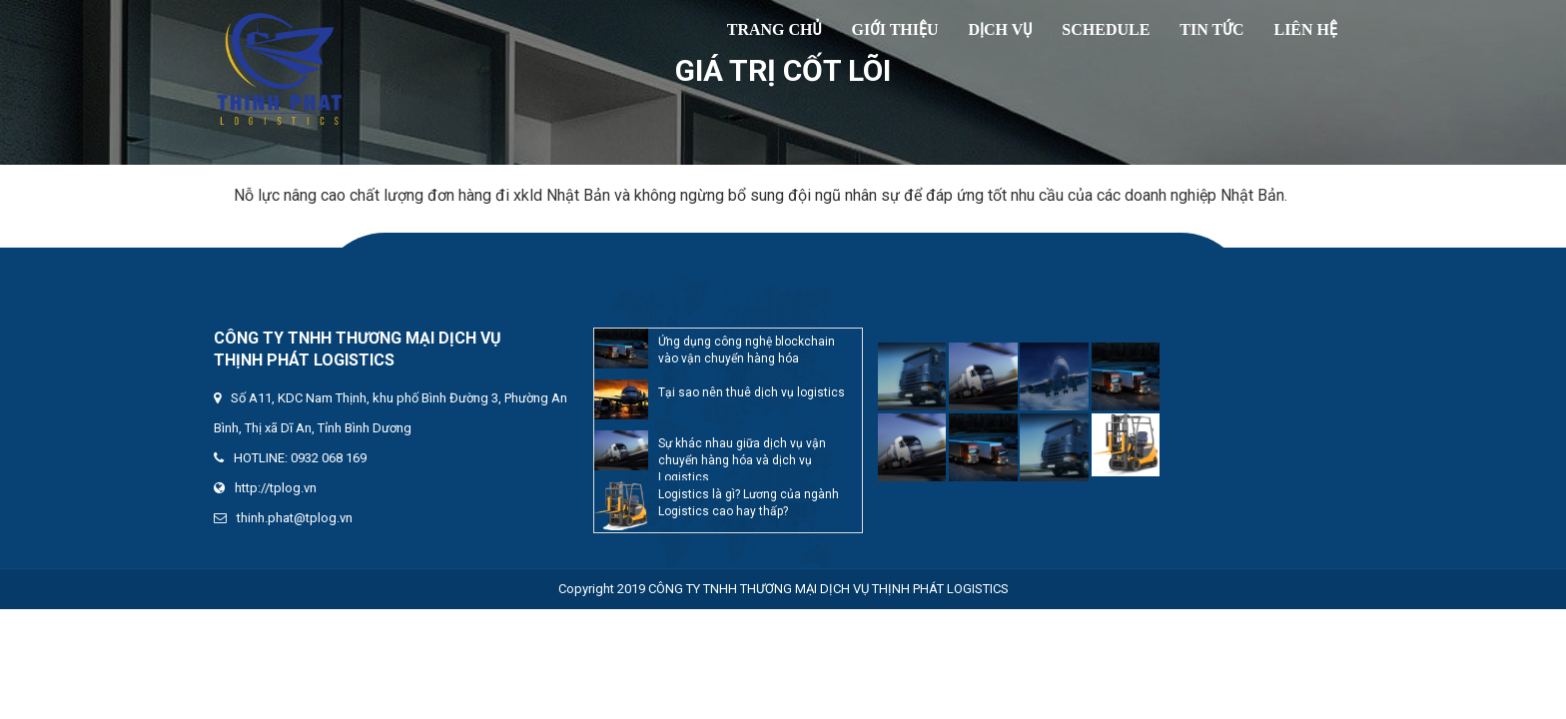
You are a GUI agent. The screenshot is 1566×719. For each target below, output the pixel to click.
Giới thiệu (895, 29)
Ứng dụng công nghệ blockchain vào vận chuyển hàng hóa (746, 350)
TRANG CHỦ (774, 29)
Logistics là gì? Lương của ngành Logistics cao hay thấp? (748, 502)
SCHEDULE (1106, 29)
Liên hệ (1305, 29)
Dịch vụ (1001, 29)
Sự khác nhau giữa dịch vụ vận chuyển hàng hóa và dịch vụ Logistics (742, 458)
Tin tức (1211, 29)
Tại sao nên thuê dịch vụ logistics (751, 392)
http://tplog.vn (276, 487)
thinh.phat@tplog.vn (295, 517)
